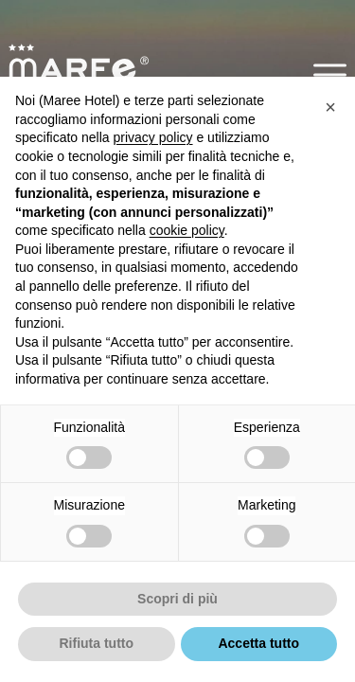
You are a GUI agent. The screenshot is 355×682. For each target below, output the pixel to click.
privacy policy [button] (153, 137)
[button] (329, 74)
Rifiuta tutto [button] (96, 643)
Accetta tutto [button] (258, 643)
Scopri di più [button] (177, 598)
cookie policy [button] (187, 230)
